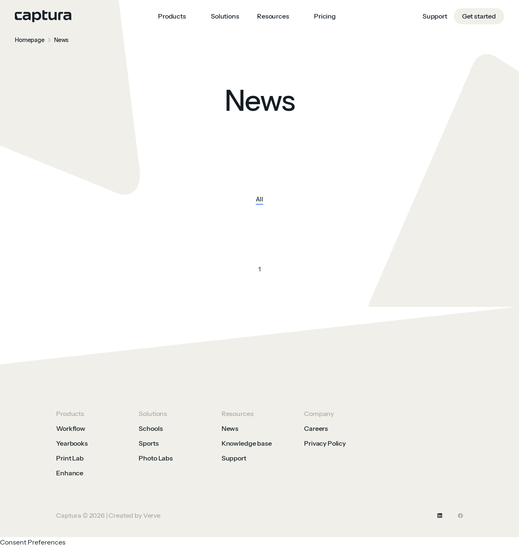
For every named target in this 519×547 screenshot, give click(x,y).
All (259, 200)
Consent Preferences (33, 542)
